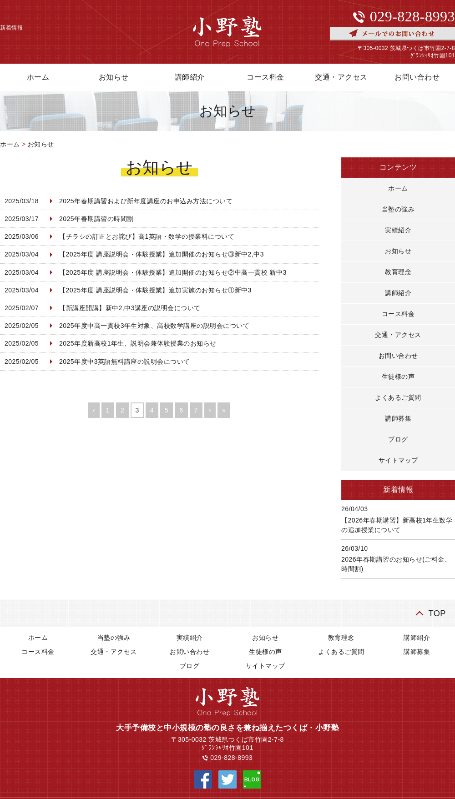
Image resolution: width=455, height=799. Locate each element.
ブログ (398, 439)
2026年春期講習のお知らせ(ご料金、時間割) (396, 564)
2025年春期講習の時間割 (96, 218)
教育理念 (398, 272)
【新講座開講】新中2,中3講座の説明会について (130, 308)
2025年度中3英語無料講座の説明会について (124, 361)
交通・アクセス (341, 77)
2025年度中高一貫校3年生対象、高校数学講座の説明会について (154, 325)
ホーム (10, 144)
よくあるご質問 (398, 397)
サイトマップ (398, 460)
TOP (437, 613)
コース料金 (265, 77)
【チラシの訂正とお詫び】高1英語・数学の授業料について (146, 236)
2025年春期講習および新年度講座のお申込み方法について (146, 201)
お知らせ (114, 77)
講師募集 (398, 418)
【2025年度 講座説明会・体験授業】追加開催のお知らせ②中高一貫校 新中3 (173, 272)
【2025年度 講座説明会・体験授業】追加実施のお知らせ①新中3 (155, 290)
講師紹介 (190, 77)
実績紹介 (398, 230)
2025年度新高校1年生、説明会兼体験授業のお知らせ (138, 343)
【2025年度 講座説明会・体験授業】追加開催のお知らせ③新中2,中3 (161, 254)
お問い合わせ (398, 355)
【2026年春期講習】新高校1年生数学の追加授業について (396, 525)
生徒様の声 (398, 376)
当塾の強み (398, 209)
